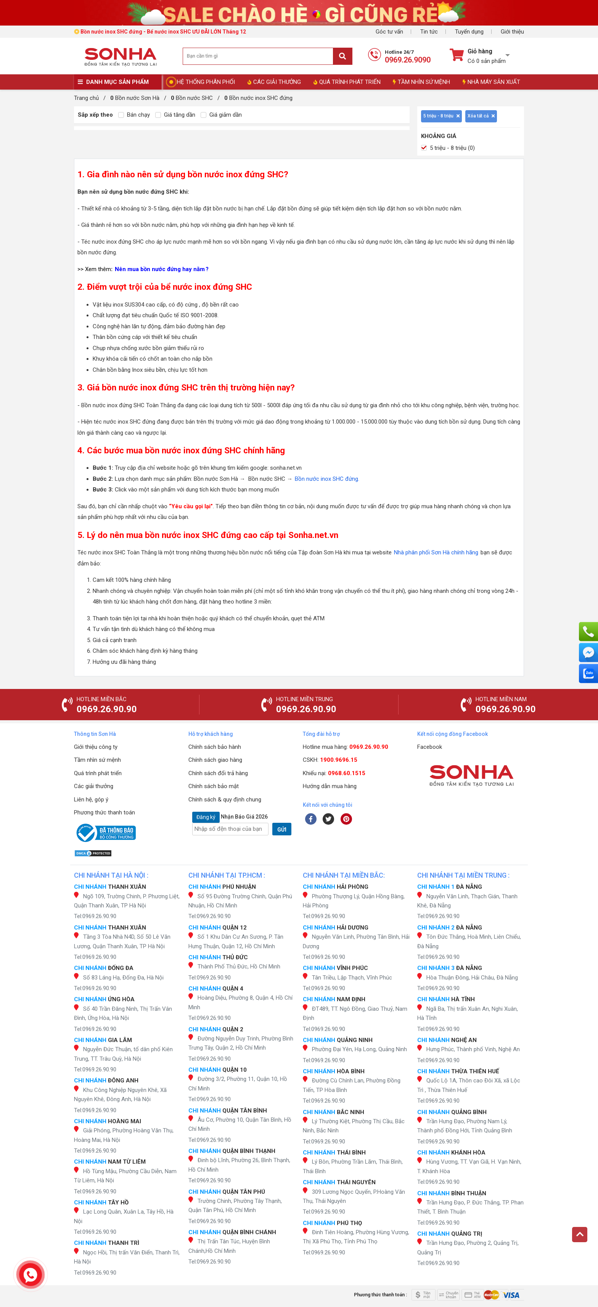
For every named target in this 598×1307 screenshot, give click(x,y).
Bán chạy (134, 114)
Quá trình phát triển (98, 773)
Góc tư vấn (389, 31)
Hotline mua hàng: (345, 746)
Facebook (429, 746)
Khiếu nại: (334, 773)
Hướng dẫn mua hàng (330, 786)
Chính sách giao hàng (215, 759)
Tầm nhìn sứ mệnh (97, 759)
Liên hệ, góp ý (91, 799)
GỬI (281, 830)
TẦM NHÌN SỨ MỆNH (421, 82)
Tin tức (429, 31)
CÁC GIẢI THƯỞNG (274, 82)
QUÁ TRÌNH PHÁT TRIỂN (347, 82)
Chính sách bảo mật (213, 786)
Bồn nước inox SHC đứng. (326, 478)
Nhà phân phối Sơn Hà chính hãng (436, 552)
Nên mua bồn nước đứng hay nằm (160, 269)
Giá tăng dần (175, 114)
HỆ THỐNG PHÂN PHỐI (206, 82)
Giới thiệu (512, 31)
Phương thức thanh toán (104, 812)
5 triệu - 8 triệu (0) (448, 148)
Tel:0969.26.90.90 (95, 916)
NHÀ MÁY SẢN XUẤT (491, 82)
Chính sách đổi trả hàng (218, 773)
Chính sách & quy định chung (224, 799)
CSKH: (330, 759)
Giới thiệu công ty (95, 746)
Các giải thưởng (93, 786)
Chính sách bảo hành (214, 746)
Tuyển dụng (469, 31)
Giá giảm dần (221, 114)
